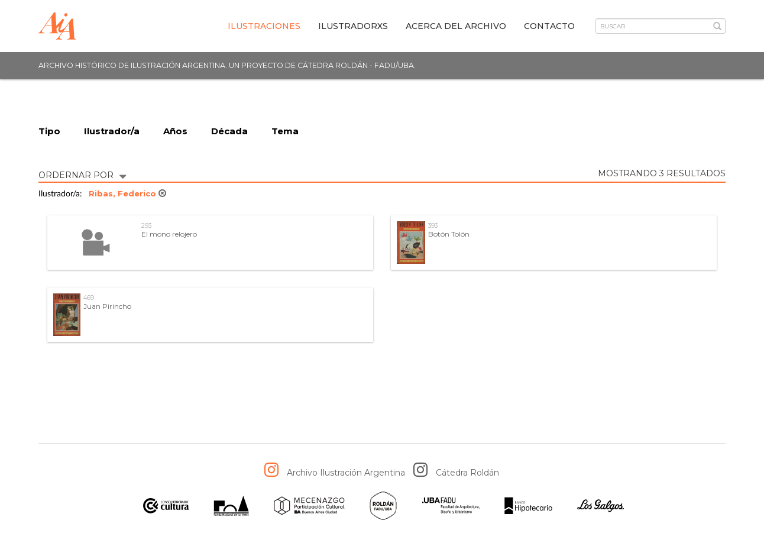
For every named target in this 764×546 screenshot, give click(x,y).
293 (146, 226)
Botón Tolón (449, 234)
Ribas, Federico (127, 193)
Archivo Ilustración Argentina (346, 472)
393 (433, 226)
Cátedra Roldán (467, 472)
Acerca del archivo (456, 26)
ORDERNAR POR (82, 174)
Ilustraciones (264, 26)
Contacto (549, 26)
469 (88, 298)
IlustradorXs (353, 26)
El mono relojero (169, 234)
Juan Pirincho (107, 306)
